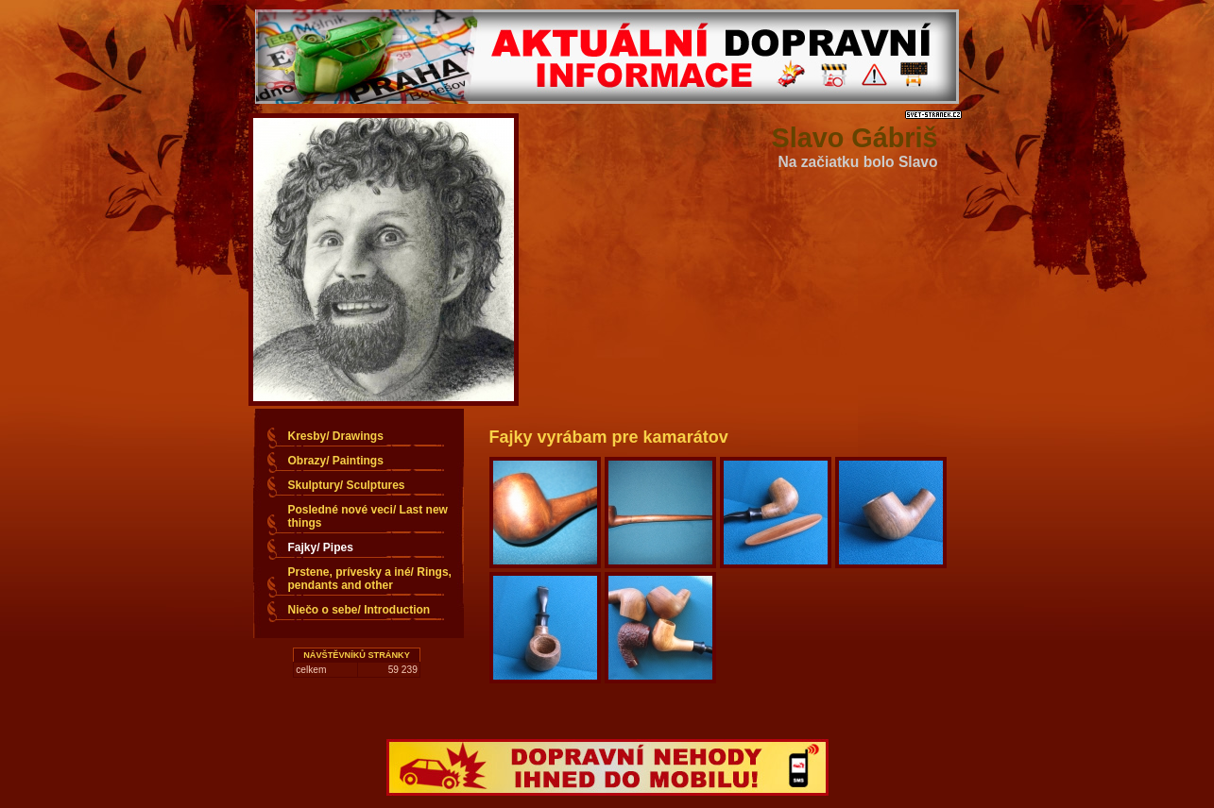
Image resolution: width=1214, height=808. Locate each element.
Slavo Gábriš (854, 138)
